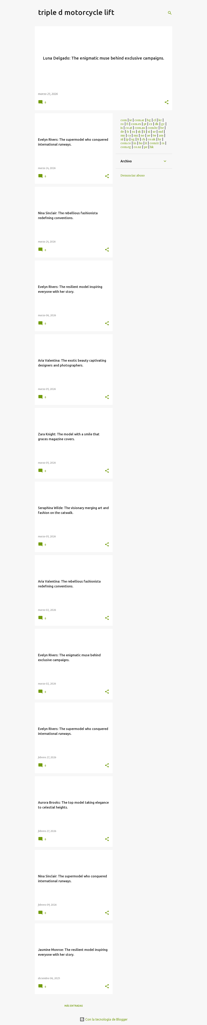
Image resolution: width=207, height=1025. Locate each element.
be (162, 128)
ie (130, 120)
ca (129, 135)
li (144, 131)
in (134, 143)
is (121, 128)
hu (141, 143)
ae (148, 135)
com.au (140, 128)
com (123, 120)
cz (150, 124)
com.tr (154, 143)
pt (145, 124)
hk (152, 147)
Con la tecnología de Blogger (104, 1019)
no (142, 135)
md (160, 131)
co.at (128, 128)
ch (143, 139)
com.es (136, 124)
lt (138, 139)
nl (121, 139)
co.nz (137, 147)
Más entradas (73, 1005)
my (122, 135)
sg (133, 139)
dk (156, 124)
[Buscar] (169, 13)
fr (128, 131)
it (146, 143)
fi (127, 124)
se (154, 131)
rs (163, 143)
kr (160, 120)
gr (163, 124)
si (149, 131)
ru (133, 131)
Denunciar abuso (132, 175)
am (161, 135)
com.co (125, 143)
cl (154, 120)
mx (135, 135)
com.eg (125, 147)
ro (122, 124)
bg (149, 120)
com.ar (139, 120)
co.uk (151, 139)
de (122, 131)
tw (154, 135)
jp (127, 139)
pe (145, 147)
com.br (153, 128)
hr (159, 139)
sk (139, 131)
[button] (166, 102)
